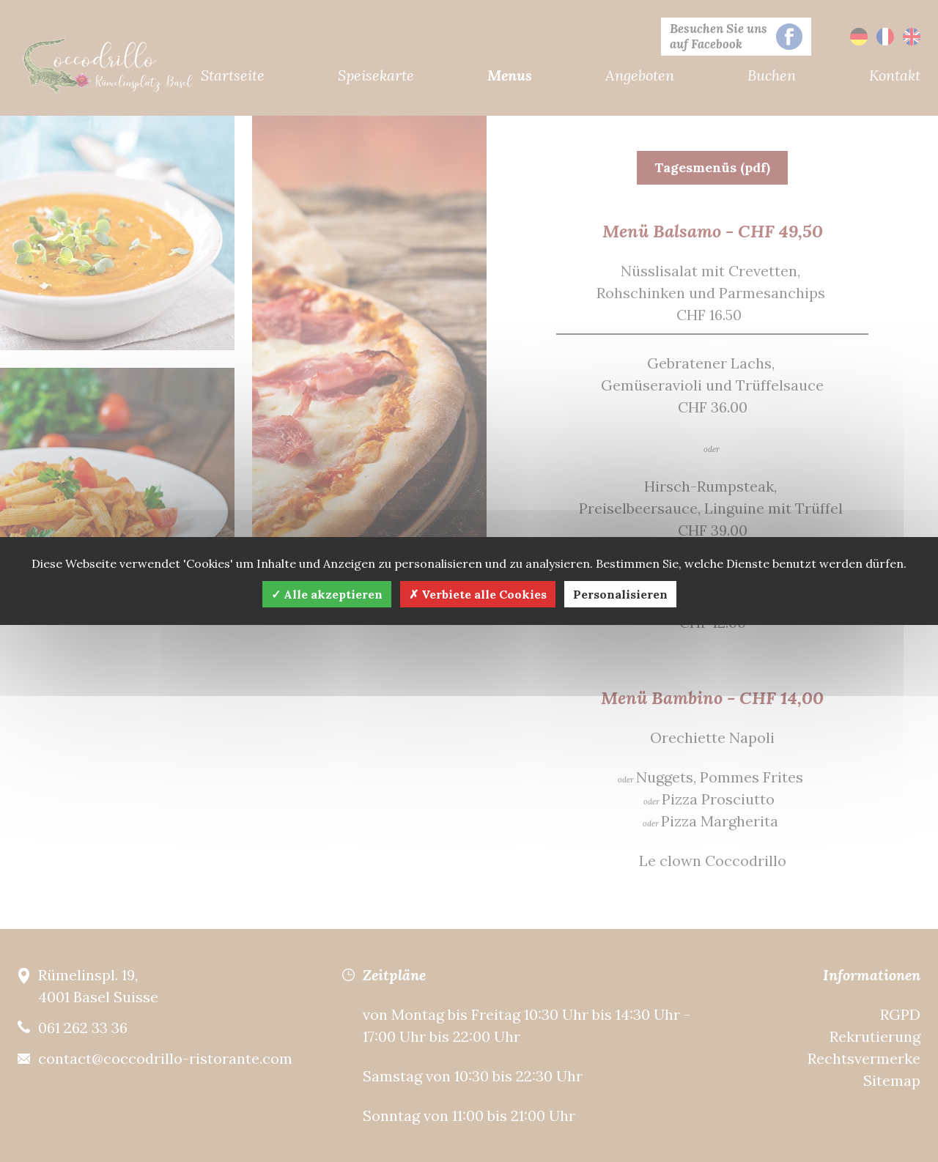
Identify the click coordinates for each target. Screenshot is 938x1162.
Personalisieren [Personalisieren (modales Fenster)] (620, 594)
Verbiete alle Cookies (478, 594)
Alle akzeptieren (327, 594)
